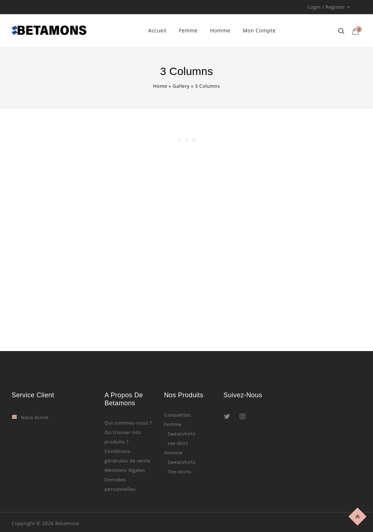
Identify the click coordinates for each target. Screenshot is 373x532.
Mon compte (259, 30)
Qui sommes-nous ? (128, 422)
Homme (220, 30)
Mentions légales (125, 470)
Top (358, 515)
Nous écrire (35, 417)
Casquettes (177, 414)
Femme (188, 30)
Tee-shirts (180, 471)
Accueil (157, 30)
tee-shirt (178, 443)
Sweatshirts (182, 433)
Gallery (181, 86)
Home (160, 86)
